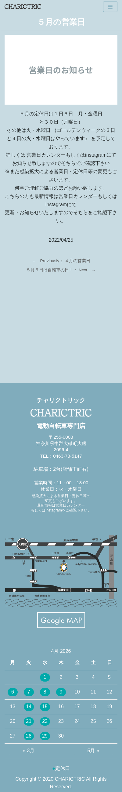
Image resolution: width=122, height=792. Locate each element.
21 (28, 721)
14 (28, 706)
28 (28, 735)
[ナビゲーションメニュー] (110, 7)
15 (45, 706)
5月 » (93, 750)
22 (45, 721)
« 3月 (28, 750)
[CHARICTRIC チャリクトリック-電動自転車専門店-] (23, 6)
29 (45, 735)
